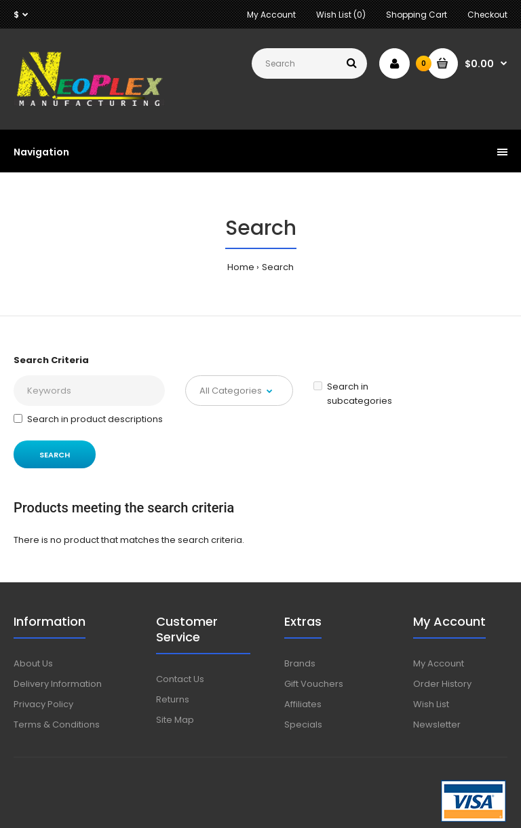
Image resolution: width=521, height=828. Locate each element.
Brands (299, 663)
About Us (33, 663)
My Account (271, 14)
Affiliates (303, 704)
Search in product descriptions (88, 419)
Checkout (487, 14)
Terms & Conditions (57, 724)
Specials (303, 724)
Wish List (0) (341, 14)
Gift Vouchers (313, 683)
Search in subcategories (352, 393)
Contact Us (180, 679)
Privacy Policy (43, 704)
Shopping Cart (416, 14)
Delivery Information (58, 683)
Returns (172, 699)
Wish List (431, 704)
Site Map (175, 719)
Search (278, 267)
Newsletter (437, 724)
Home (240, 267)
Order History (442, 683)
